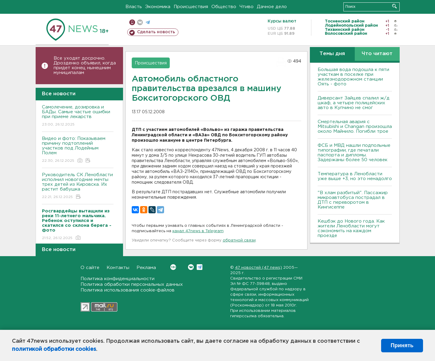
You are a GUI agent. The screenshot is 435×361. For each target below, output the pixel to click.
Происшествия (191, 7)
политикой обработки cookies (54, 349)
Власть (133, 7)
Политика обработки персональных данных (132, 284)
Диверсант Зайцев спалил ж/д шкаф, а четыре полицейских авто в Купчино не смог (353, 103)
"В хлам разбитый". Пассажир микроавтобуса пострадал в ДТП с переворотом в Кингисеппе (353, 200)
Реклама (146, 268)
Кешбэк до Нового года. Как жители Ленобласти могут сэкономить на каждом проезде (351, 228)
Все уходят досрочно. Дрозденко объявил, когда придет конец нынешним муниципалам (85, 65)
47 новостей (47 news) (258, 267)
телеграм (148, 22)
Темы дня (332, 54)
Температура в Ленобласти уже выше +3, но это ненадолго (355, 176)
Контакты (118, 268)
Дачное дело (272, 7)
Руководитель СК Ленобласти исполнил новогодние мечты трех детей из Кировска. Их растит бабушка (77, 186)
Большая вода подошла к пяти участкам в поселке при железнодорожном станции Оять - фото (353, 77)
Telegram (199, 267)
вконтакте (140, 22)
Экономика (157, 7)
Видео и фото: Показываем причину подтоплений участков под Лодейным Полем (77, 150)
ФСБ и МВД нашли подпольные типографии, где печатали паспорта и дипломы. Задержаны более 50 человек (354, 153)
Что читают (377, 54)
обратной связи (239, 240)
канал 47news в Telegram (198, 231)
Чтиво (247, 7)
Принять (402, 345)
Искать (394, 6)
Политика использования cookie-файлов (128, 290)
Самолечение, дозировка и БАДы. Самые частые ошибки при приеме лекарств (77, 116)
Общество (223, 7)
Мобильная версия (132, 22)
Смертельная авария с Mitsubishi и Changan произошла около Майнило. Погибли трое (355, 126)
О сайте (90, 268)
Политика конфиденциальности (117, 279)
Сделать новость (156, 32)
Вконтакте (173, 267)
